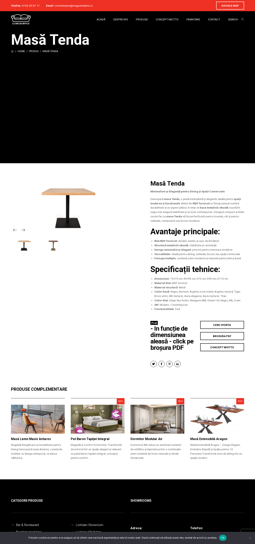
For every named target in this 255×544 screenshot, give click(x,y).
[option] (68, 206)
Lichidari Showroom (89, 525)
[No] (250, 538)
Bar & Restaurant (27, 525)
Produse (142, 19)
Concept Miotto (167, 19)
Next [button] (23, 230)
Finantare (193, 19)
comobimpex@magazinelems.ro (74, 5)
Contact (214, 19)
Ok (223, 537)
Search (233, 19)
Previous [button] (15, 230)
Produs (33, 51)
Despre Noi (120, 19)
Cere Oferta (222, 324)
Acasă (101, 19)
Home (21, 51)
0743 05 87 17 (31, 5)
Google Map (230, 5)
